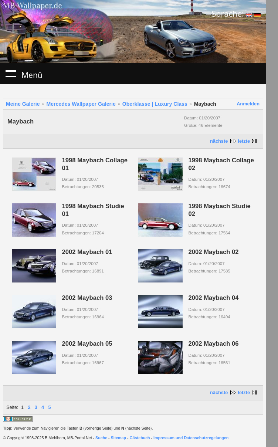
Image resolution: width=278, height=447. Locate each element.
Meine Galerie (23, 104)
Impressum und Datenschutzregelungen (190, 438)
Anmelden (248, 103)
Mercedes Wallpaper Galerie (80, 104)
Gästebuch (140, 438)
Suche (101, 438)
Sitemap (118, 438)
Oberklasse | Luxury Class (154, 104)
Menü (10, 73)
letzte (244, 141)
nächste (219, 141)
